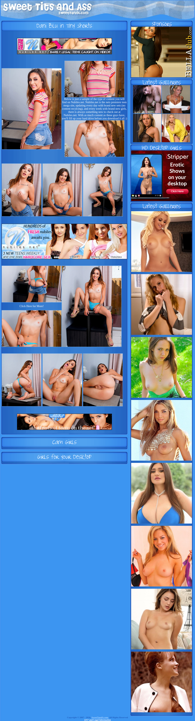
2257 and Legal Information (97, 720)
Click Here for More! (31, 306)
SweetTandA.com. (100, 717)
